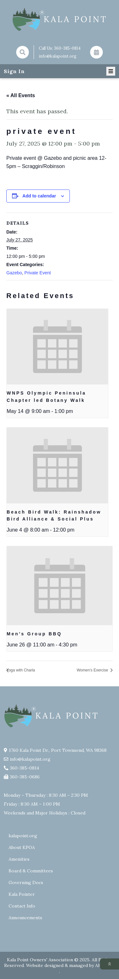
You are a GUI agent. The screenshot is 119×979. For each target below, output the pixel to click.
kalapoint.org (23, 836)
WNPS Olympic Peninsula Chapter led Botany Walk (46, 396)
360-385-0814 (67, 48)
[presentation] (57, 347)
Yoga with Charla (20, 670)
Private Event (37, 272)
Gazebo (14, 272)
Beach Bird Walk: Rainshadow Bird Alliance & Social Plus (54, 515)
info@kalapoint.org (57, 56)
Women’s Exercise (93, 670)
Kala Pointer (22, 894)
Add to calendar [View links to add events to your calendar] (39, 195)
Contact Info (22, 906)
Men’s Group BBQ (34, 633)
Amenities (19, 859)
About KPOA (22, 847)
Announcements (25, 917)
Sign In (14, 71)
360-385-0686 (25, 777)
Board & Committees (31, 871)
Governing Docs (26, 882)
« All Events (20, 95)
